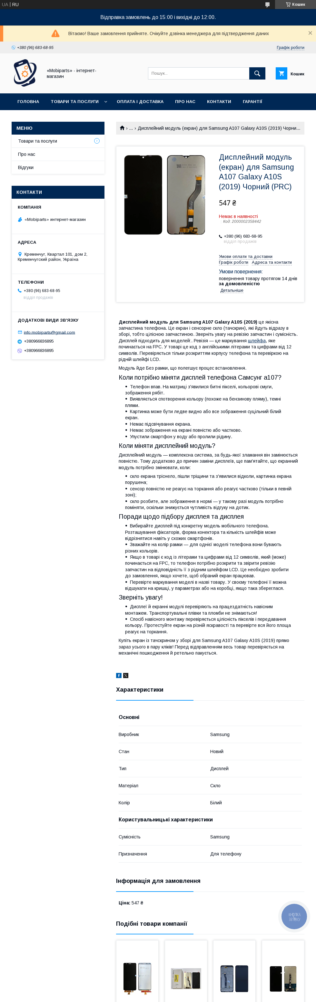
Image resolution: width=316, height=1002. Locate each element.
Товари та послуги (75, 101)
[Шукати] (257, 73)
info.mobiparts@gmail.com (49, 332)
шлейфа (257, 340)
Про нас (185, 101)
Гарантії (252, 101)
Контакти (219, 101)
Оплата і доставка (140, 101)
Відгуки (26, 167)
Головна (28, 101)
